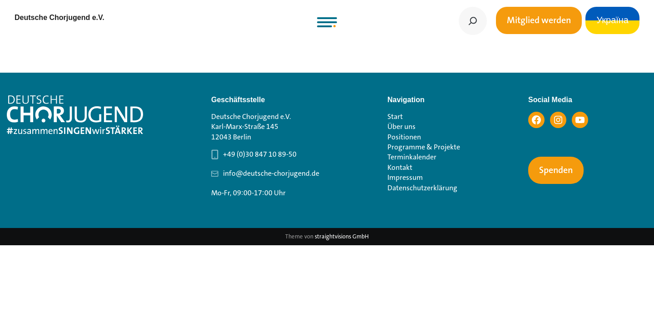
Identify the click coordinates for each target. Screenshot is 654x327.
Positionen (404, 137)
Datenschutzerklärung (422, 188)
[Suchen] (473, 21)
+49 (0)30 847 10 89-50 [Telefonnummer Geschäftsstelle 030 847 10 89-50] (260, 154)
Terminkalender (411, 157)
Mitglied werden (539, 20)
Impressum (405, 177)
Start (395, 116)
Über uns (401, 126)
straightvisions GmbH (342, 236)
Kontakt (399, 167)
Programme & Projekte (423, 147)
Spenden (556, 170)
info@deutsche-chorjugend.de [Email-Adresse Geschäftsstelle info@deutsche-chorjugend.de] (271, 173)
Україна (612, 20)
